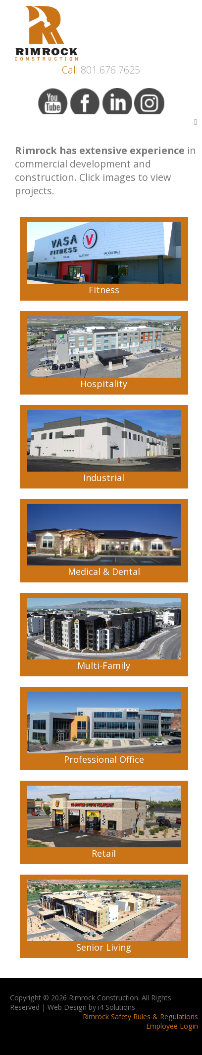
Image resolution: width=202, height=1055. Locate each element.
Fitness (104, 259)
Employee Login (172, 1026)
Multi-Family (104, 634)
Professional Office (104, 728)
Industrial (104, 447)
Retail (104, 822)
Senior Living (104, 916)
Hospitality (104, 353)
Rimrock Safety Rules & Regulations (140, 1016)
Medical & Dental (104, 540)
